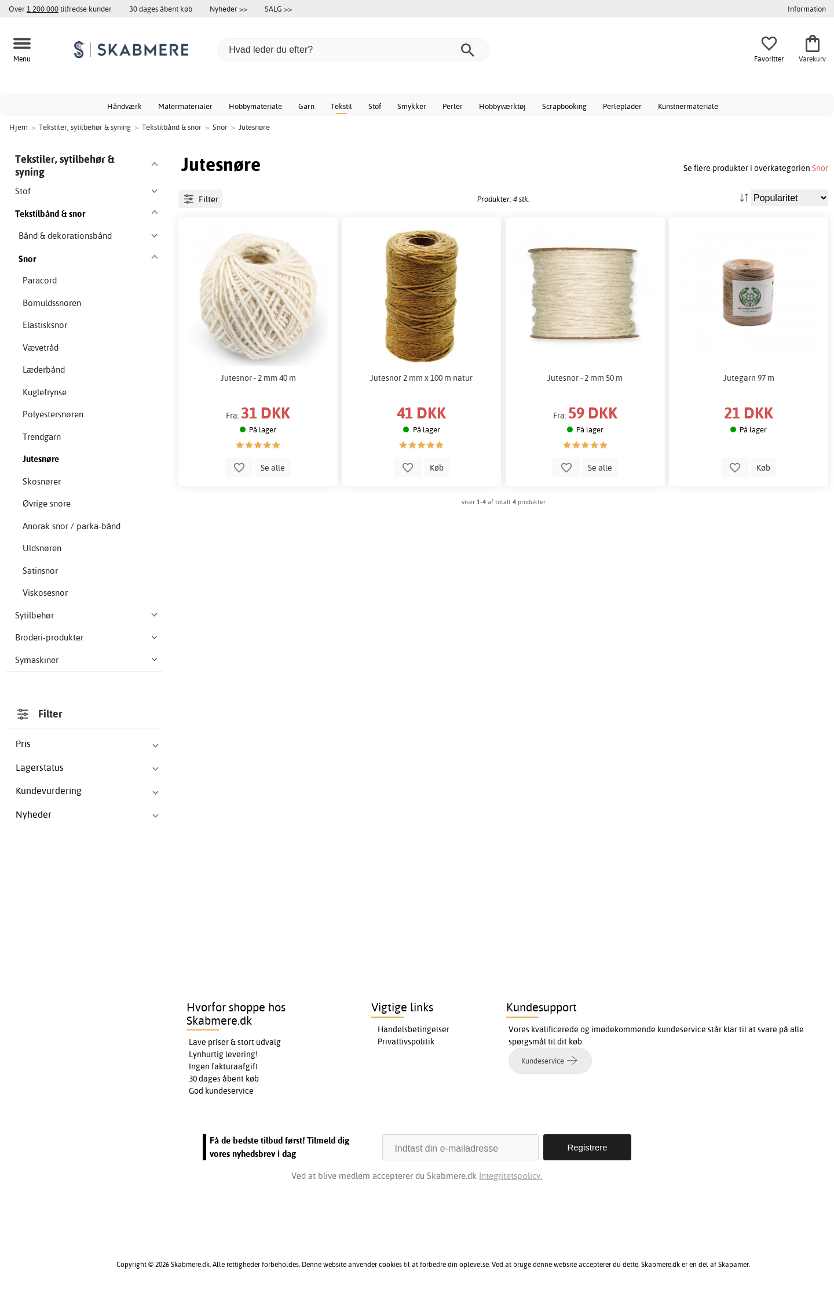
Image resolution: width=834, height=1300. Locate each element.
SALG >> (278, 8)
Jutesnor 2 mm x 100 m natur (421, 378)
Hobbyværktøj (502, 106)
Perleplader (622, 106)
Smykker (411, 106)
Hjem (18, 127)
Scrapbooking (564, 106)
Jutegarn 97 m (748, 378)
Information (807, 8)
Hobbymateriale (255, 106)
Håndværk (124, 106)
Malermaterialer (185, 106)
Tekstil (341, 106)
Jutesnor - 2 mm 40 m (258, 378)
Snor (820, 167)
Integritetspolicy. (510, 1175)
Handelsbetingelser (413, 1029)
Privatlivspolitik (406, 1041)
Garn (306, 106)
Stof (374, 106)
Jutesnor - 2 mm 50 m (585, 378)
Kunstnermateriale (688, 106)
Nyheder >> (228, 8)
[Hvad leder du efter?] (353, 49)
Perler (452, 106)
